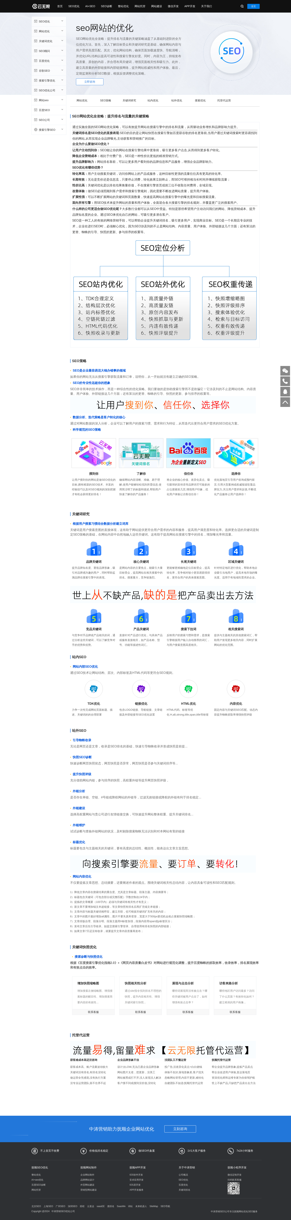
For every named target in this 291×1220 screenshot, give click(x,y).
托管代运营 (224, 100)
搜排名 (110, 1206)
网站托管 (140, 6)
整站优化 (123, 6)
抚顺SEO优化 (40, 1167)
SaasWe (121, 1206)
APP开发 (189, 6)
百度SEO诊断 (39, 1184)
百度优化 (48, 60)
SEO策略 (105, 100)
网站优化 (48, 31)
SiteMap (153, 1206)
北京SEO (36, 1206)
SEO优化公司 (48, 90)
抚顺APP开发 (138, 1167)
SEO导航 (165, 1206)
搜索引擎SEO (48, 129)
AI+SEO (90, 6)
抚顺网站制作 (88, 1167)
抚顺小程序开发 (237, 1167)
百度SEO (48, 110)
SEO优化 (74, 6)
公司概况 (183, 1174)
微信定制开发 (235, 1174)
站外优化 (176, 100)
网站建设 (156, 6)
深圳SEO (72, 1206)
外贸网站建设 (87, 1184)
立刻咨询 (180, 1129)
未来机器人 (141, 1206)
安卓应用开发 (136, 1179)
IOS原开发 (135, 1184)
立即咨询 (89, 81)
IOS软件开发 (136, 1174)
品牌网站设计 (87, 1179)
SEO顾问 (48, 51)
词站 (130, 1206)
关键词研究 (129, 100)
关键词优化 (48, 41)
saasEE (101, 1206)
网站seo (48, 100)
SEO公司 (48, 119)
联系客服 (93, 1012)
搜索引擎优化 (48, 80)
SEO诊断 (106, 6)
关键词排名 (184, 1190)
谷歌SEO (48, 70)
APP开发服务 (136, 1190)
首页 (60, 6)
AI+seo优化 (38, 1179)
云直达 (90, 1206)
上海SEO (48, 1206)
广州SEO (60, 1206)
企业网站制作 (87, 1174)
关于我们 (206, 6)
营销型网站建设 (88, 1190)
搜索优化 (200, 100)
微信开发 (173, 6)
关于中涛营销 (187, 1167)
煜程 (82, 1206)
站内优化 (153, 100)
